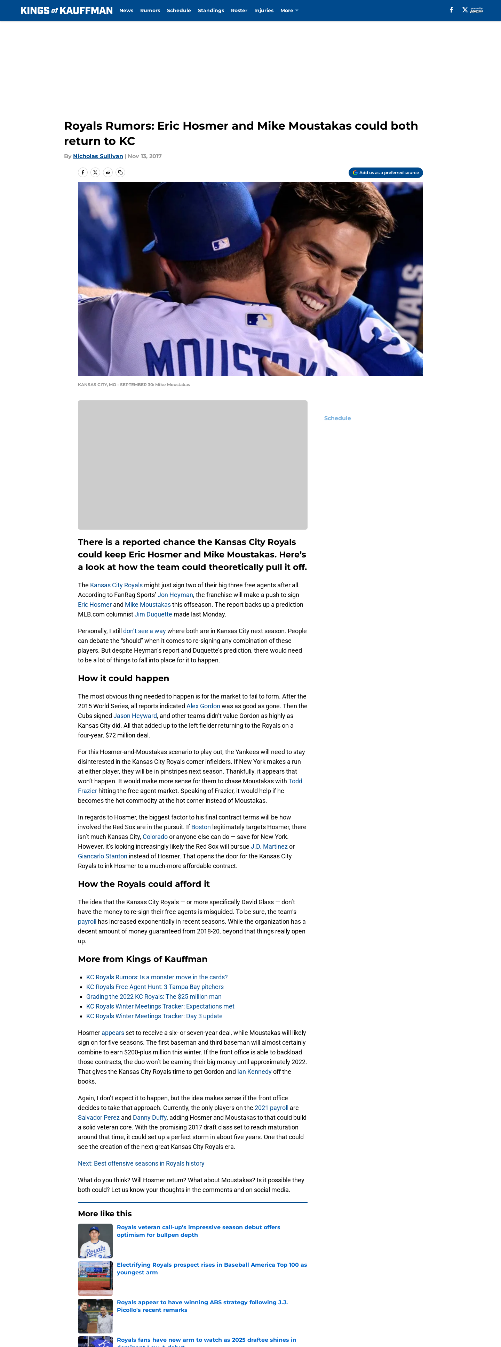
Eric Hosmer (95, 604)
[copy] (120, 172)
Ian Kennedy (254, 1071)
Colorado (155, 836)
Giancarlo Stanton (102, 856)
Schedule (179, 10)
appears (113, 1032)
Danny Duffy (150, 1117)
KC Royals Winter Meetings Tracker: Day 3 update (154, 1016)
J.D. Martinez (269, 846)
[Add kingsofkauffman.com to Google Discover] (386, 173)
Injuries (263, 10)
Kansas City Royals (116, 585)
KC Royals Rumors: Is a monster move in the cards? (157, 977)
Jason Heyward (135, 715)
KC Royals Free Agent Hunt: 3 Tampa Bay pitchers (155, 986)
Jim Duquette (153, 614)
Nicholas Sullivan (98, 156)
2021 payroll (271, 1107)
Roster (239, 10)
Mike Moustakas (148, 604)
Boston (201, 827)
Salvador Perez (99, 1117)
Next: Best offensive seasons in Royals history (141, 1163)
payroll (87, 921)
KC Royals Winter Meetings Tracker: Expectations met (160, 1006)
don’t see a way (144, 631)
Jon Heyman (175, 594)
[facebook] (451, 10)
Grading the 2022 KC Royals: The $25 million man (154, 996)
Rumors (150, 10)
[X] (465, 10)
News (126, 10)
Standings (211, 10)
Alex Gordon (203, 706)
